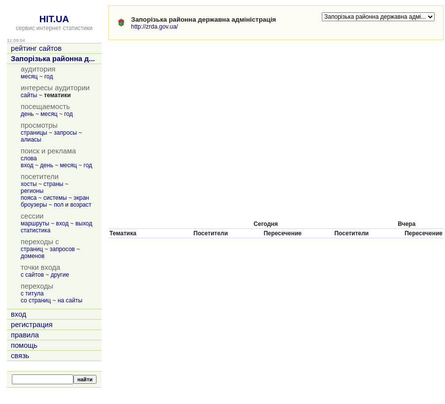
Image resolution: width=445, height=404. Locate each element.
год (48, 76)
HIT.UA (54, 19)
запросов (62, 249)
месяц (29, 76)
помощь (24, 345)
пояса (28, 197)
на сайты (70, 300)
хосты (29, 184)
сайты (29, 95)
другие (60, 274)
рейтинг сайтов (36, 48)
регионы (32, 190)
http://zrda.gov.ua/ (154, 26)
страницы (34, 132)
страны (53, 184)
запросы (65, 132)
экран (81, 197)
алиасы (31, 139)
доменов (32, 256)
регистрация (32, 325)
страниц (32, 249)
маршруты (35, 223)
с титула (32, 293)
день (27, 113)
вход (27, 165)
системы (55, 197)
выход (83, 223)
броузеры (34, 204)
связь (20, 356)
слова (29, 158)
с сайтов (32, 274)
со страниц (36, 300)
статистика (35, 230)
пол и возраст (72, 204)
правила (25, 335)
